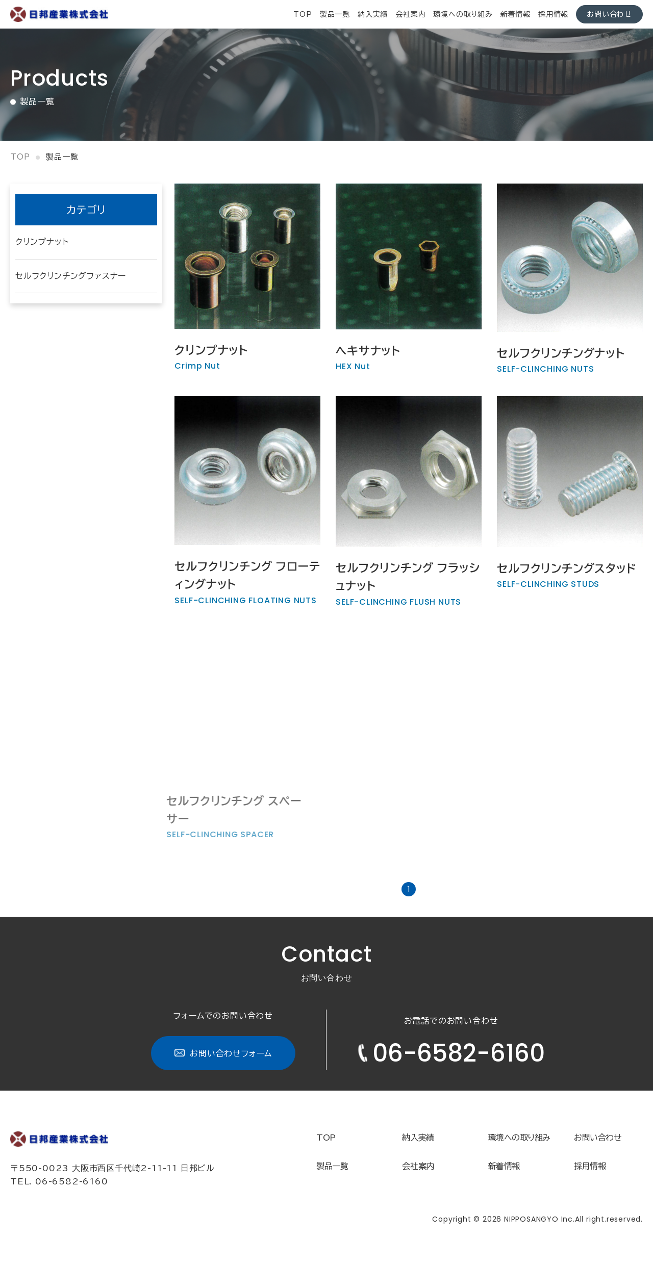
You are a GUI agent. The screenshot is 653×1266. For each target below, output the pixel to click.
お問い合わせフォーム (223, 1053)
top (302, 14)
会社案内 (410, 14)
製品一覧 (335, 14)
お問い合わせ (609, 14)
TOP (326, 1137)
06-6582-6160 (451, 1053)
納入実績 (373, 14)
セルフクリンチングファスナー (70, 276)
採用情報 (553, 14)
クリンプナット (42, 242)
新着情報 (515, 14)
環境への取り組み (462, 14)
